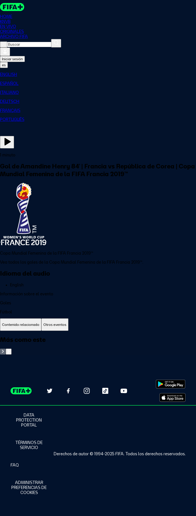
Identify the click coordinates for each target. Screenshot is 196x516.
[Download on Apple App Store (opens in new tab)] (172, 397)
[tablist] (98, 324)
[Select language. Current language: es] (4, 65)
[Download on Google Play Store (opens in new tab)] (170, 384)
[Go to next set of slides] (9, 352)
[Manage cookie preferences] (29, 487)
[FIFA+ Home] (12, 7)
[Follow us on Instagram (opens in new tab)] (86, 390)
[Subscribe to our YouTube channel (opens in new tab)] (123, 390)
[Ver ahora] (7, 142)
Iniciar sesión (12, 59)
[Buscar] (56, 43)
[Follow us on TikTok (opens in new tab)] (105, 390)
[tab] (20, 324)
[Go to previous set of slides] (3, 352)
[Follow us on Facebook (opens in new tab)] (68, 390)
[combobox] (29, 44)
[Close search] (3, 44)
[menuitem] (98, 74)
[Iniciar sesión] (5, 51)
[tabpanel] (98, 345)
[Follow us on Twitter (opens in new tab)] (49, 390)
